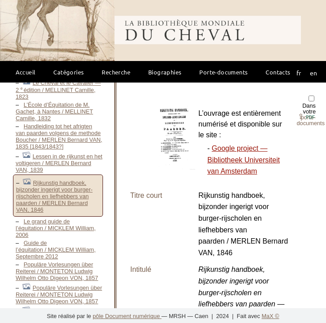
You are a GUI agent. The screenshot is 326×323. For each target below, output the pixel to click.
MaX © (270, 316)
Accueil (26, 72)
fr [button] (298, 73)
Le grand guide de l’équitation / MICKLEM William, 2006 (56, 228)
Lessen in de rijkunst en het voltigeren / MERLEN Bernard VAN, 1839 (59, 163)
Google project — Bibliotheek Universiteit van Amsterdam (243, 159)
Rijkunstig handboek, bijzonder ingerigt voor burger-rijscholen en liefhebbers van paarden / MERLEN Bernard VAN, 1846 (54, 196)
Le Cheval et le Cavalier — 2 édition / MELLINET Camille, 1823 (58, 89)
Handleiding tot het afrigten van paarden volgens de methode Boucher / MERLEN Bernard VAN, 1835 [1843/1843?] (59, 136)
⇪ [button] (306, 116)
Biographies (164, 72)
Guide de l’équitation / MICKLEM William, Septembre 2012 (56, 250)
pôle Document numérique (127, 316)
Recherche (116, 72)
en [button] (313, 73)
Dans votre (310, 111)
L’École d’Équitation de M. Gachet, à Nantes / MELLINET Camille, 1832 (54, 111)
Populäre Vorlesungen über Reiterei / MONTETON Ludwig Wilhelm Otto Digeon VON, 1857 (57, 271)
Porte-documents (223, 72)
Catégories (68, 72)
